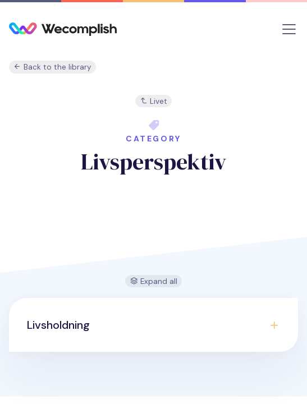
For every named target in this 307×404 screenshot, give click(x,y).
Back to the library (52, 67)
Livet (153, 101)
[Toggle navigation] (289, 29)
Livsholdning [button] (58, 325)
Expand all (153, 281)
